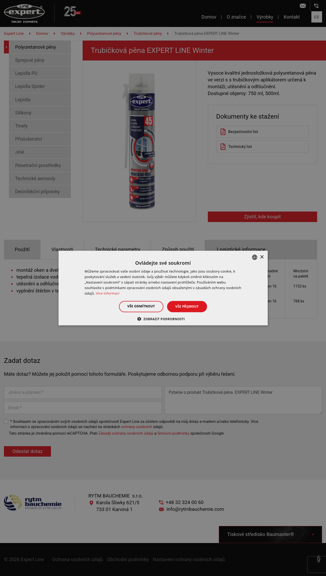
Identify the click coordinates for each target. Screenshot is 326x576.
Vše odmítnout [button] (141, 306)
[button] (163, 318)
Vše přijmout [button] (187, 306)
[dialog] (163, 288)
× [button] (262, 257)
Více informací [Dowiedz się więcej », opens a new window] (107, 293)
